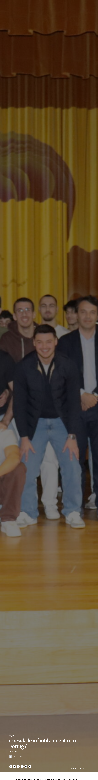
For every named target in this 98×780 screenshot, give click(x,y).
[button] (10, 772)
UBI (30, 4)
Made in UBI (55, 4)
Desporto (42, 4)
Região (35, 4)
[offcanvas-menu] (77, 4)
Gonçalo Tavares (17, 762)
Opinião (63, 4)
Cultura (48, 4)
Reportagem (71, 4)
